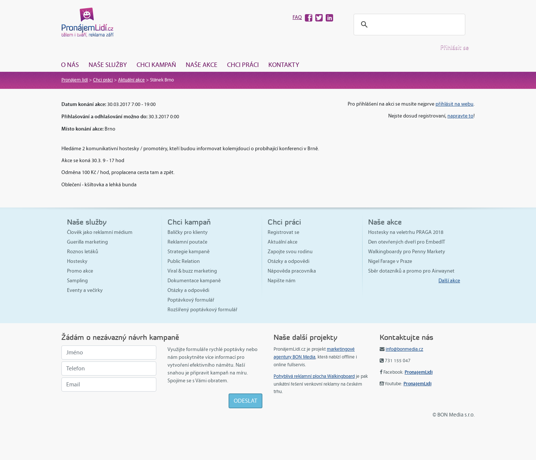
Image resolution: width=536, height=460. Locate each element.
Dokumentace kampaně (194, 280)
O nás (70, 65)
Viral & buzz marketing (192, 271)
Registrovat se (283, 232)
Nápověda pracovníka (292, 271)
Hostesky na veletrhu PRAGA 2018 (405, 232)
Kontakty (283, 65)
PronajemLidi (419, 372)
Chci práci (243, 65)
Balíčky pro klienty (188, 232)
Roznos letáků (82, 251)
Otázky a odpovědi (188, 290)
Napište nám (282, 280)
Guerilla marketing (87, 242)
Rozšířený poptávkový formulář (202, 309)
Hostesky (77, 261)
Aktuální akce (131, 80)
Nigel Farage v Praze (390, 261)
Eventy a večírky (85, 290)
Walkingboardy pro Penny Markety (406, 251)
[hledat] (408, 24)
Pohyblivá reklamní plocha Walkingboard (314, 376)
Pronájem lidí (74, 80)
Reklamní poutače (187, 242)
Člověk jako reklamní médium (100, 232)
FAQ (297, 17)
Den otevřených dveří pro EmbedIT (406, 242)
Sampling (77, 280)
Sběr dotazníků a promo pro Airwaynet (411, 271)
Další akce (449, 280)
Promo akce (80, 271)
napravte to (460, 116)
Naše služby (108, 65)
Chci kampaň (156, 65)
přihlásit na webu (454, 104)
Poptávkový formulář (191, 300)
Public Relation (184, 261)
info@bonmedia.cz (404, 349)
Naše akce (201, 65)
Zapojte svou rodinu (290, 251)
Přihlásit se (454, 47)
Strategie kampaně (189, 251)
